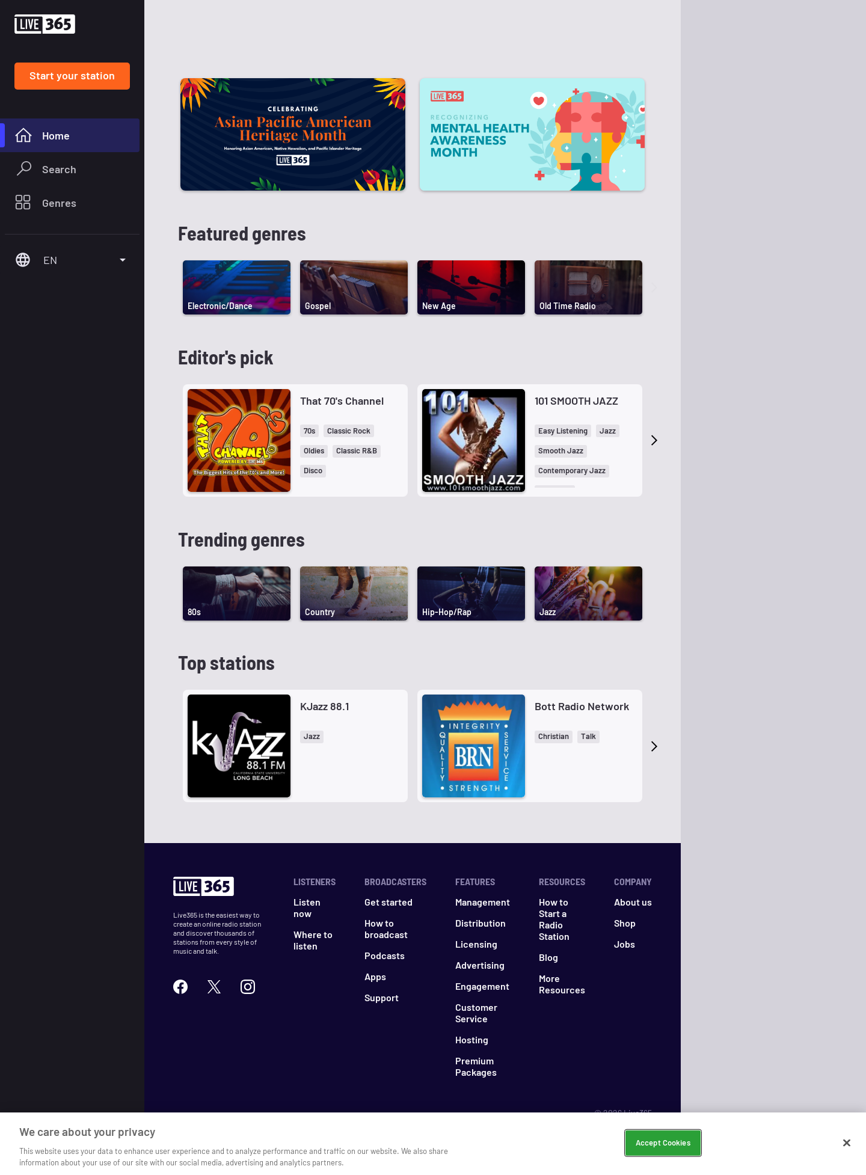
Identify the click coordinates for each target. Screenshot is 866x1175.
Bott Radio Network (582, 706)
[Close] (847, 1143)
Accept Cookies (663, 1142)
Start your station (72, 75)
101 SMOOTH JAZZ (576, 400)
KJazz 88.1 (324, 706)
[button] (309, 431)
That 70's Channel (342, 400)
